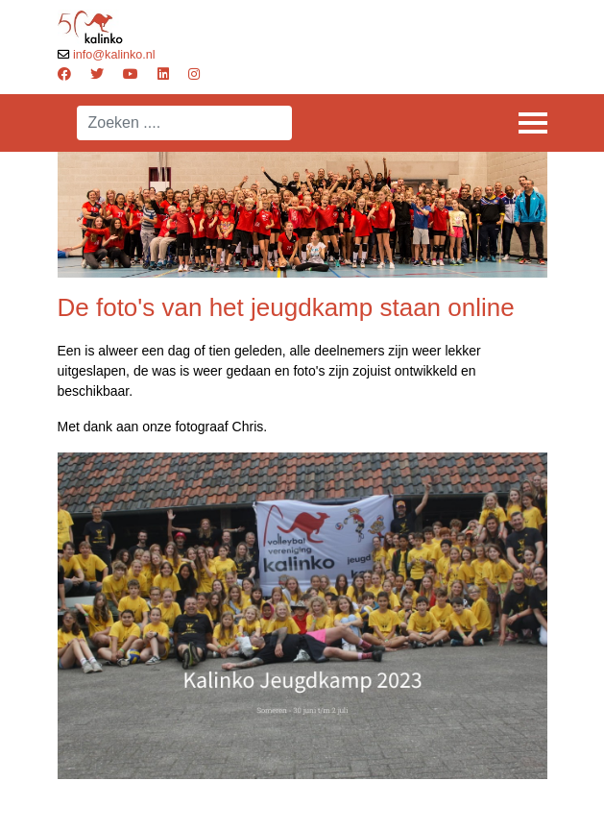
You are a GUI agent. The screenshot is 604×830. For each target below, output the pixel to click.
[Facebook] (64, 74)
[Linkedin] (163, 74)
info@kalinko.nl (114, 54)
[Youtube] (130, 74)
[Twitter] (97, 74)
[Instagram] (194, 74)
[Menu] (533, 123)
